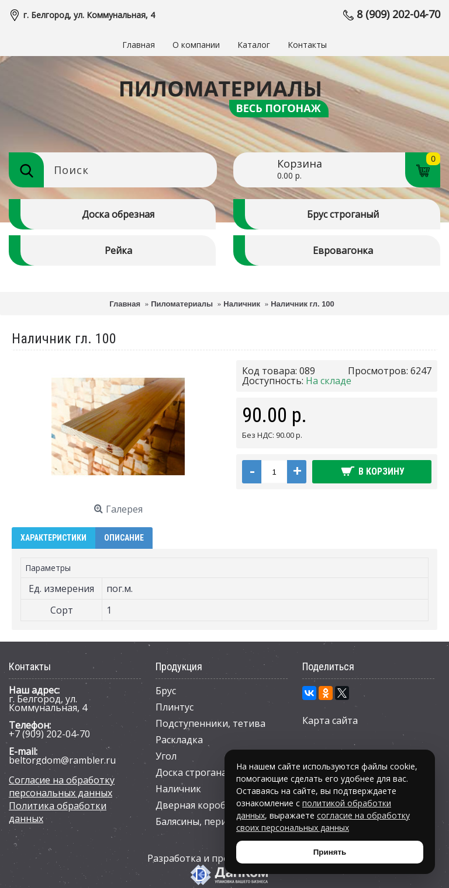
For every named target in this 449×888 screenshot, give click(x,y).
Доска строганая (194, 772)
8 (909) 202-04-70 (398, 14)
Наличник (178, 788)
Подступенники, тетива (210, 723)
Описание (124, 537)
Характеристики (53, 537)
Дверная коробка (196, 805)
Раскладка (179, 739)
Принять (329, 852)
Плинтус (175, 707)
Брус (166, 690)
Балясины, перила (196, 821)
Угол (166, 756)
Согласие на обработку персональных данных (62, 786)
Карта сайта (330, 720)
